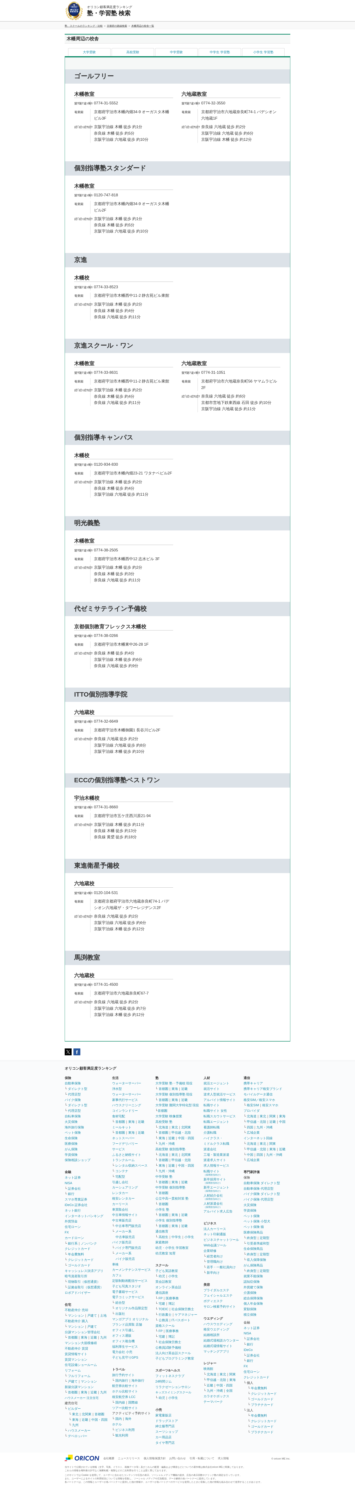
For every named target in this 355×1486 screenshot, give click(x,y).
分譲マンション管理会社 (82, 1332)
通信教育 (161, 1231)
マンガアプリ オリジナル (130, 1319)
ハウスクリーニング (126, 1105)
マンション (76, 1315)
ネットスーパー (123, 1138)
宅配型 (120, 1176)
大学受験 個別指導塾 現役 (174, 1094)
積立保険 (250, 1314)
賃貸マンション (76, 1359)
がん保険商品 (253, 1265)
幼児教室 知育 (165, 1253)
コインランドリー (125, 1110)
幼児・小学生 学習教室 (172, 1248)
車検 (115, 1264)
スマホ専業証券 (76, 1199)
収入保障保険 (256, 1260)
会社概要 (108, 1458)
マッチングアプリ (216, 1351)
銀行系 (73, 1243)
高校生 (163, 1237)
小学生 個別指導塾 (168, 1220)
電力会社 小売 (122, 1352)
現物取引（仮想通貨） (84, 1281)
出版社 (120, 1313)
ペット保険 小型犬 (257, 1221)
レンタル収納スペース (131, 1165)
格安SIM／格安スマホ (259, 1100)
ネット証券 (73, 1177)
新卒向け (213, 1272)
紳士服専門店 (165, 1426)
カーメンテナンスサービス (131, 1269)
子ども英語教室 (166, 1271)
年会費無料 (76, 1254)
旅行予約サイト (123, 1375)
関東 (232, 1374)
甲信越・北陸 (181, 1132)
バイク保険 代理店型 (259, 1199)
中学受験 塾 (163, 1176)
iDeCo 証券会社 (76, 1205)
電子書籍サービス (125, 1292)
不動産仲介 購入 (76, 1321)
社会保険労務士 (183, 1309)
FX (67, 1232)
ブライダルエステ (216, 1290)
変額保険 (250, 1309)
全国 (229, 1390)
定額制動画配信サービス (130, 1281)
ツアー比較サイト (125, 1408)
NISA (68, 1183)
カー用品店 (163, 1437)
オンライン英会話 (168, 1287)
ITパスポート (181, 1320)
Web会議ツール (215, 1245)
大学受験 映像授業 (168, 1116)
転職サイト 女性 (215, 1110)
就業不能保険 (253, 1276)
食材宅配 (118, 1116)
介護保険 (250, 1293)
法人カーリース (215, 1229)
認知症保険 (252, 1281)
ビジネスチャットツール (221, 1240)
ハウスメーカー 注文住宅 (82, 1398)
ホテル (117, 1424)
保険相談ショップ (77, 1160)
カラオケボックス (216, 1396)
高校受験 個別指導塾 (170, 1149)
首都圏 (73, 1337)
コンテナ (121, 1171)
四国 (250, 1127)
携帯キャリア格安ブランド (263, 1089)
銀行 (71, 1194)
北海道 (163, 1127)
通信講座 (161, 1293)
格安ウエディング (216, 1329)
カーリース (120, 1204)
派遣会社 (210, 1149)
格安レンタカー (123, 1198)
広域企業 (253, 1132)
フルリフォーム (79, 1376)
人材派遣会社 (213, 1205)
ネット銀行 (73, 1210)
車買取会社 (120, 1209)
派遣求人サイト (215, 1160)
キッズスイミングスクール (173, 1392)
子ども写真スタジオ (126, 1286)
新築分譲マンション (79, 1387)
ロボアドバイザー (77, 1293)
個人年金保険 (253, 1303)
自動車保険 (73, 1083)
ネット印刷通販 (215, 1234)
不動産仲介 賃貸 (76, 1348)
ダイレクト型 (77, 1089)
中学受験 (176, 52)
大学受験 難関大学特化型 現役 (177, 1105)
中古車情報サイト (125, 1215)
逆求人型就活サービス (220, 1094)
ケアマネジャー (186, 1314)
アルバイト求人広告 (218, 1211)
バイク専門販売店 (128, 1248)
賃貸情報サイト (76, 1354)
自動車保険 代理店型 (259, 1188)
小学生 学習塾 (263, 52)
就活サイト (212, 1089)
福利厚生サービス (125, 1346)
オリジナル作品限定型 (131, 1308)
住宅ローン (73, 1227)
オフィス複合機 (123, 1341)
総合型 (120, 1302)
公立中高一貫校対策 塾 (172, 1198)
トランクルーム (123, 1160)
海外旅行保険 (74, 1127)
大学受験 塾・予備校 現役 (174, 1083)
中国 (282, 1122)
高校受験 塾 (163, 1122)
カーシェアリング (125, 1187)
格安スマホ (270, 1105)
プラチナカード (262, 1405)
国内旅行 (121, 1380)
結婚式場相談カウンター (221, 1340)
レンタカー (120, 1193)
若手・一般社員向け (221, 1267)
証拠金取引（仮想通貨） (85, 1287)
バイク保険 (73, 1100)
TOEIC (164, 1309)
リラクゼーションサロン (173, 1387)
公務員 (163, 1320)
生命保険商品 (253, 1249)
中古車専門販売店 (128, 1226)
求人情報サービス (216, 1165)
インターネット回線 (258, 1138)
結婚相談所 (212, 1335)
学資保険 (71, 1154)
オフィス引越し (123, 1330)
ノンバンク (89, 1243)
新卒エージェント (216, 1189)
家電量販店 (163, 1415)
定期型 (264, 1238)
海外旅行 (137, 1380)
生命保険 (71, 1138)
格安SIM (253, 1105)
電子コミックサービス (128, 1297)
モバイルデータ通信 (258, 1094)
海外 (128, 1419)
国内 (118, 1419)
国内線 (120, 1402)
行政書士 (165, 1314)
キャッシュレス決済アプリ (84, 1271)
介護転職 (210, 1132)
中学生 (176, 1237)
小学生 (189, 1237)
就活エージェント (216, 1083)
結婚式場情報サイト (218, 1346)
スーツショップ (166, 1431)
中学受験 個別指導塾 (170, 1187)
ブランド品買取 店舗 (127, 1324)
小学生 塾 (162, 1209)
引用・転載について (201, 1458)
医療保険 (71, 1143)
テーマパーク (213, 1402)
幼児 (162, 1276)
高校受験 (132, 52)
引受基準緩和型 (258, 1243)
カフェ (117, 1275)
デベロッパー (77, 1436)
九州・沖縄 (167, 1143)
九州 (103, 1337)
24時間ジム (163, 1381)
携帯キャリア (253, 1083)
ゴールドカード (79, 1265)
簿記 (171, 1303)
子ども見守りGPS (125, 1357)
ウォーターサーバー (126, 1083)
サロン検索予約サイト (220, 1306)
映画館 (208, 1369)
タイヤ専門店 (165, 1443)
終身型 (251, 1238)
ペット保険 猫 (254, 1227)
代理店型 (74, 1094)
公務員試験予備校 (168, 1347)
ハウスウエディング (218, 1324)
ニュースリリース (129, 1458)
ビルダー (74, 1408)
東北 (75, 1414)
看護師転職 (212, 1127)
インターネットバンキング (84, 1216)
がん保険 (71, 1149)
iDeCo (248, 1350)
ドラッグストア (166, 1421)
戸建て (92, 1315)
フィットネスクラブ (169, 1376)
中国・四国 (99, 1419)
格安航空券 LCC (124, 1397)
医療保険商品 (253, 1232)
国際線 (133, 1402)
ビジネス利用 (125, 1430)
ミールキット (121, 1127)
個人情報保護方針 (155, 1458)
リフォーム (73, 1370)
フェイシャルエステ (218, 1295)
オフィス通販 (121, 1335)
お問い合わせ (177, 1458)
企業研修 (210, 1251)
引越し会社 (120, 1182)
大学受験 (89, 52)
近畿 (93, 1337)
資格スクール (165, 1325)
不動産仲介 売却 (76, 1310)
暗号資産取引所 (76, 1276)
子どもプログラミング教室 (174, 1358)
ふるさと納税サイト (126, 1154)
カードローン (74, 1238)
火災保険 (71, 1122)
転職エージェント (216, 1122)
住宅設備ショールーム (81, 1365)
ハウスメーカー (79, 1430)
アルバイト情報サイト (220, 1100)
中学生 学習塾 (220, 52)
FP (161, 1298)
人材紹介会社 (213, 1197)
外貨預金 (71, 1221)
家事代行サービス (125, 1100)
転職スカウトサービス (220, 1116)
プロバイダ (252, 1110)
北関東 (86, 1414)
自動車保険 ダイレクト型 (262, 1183)
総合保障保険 (253, 1298)
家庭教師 (161, 1242)
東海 (84, 1337)
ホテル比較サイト (125, 1391)
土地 (103, 1315)
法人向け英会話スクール (173, 1353)
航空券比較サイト (125, 1386)
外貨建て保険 (253, 1287)
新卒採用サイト (215, 1180)
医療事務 (172, 1298)
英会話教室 (163, 1281)
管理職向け (215, 1261)
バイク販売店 (121, 1242)
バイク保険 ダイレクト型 (262, 1194)
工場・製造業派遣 (216, 1154)
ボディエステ (213, 1301)
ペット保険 (73, 1132)
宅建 (162, 1303)
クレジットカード (77, 1249)
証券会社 (74, 1188)
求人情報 (223, 1458)
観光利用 (121, 1435)
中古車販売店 (121, 1220)
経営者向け (215, 1256)
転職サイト (212, 1105)
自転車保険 (73, 1116)
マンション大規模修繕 (81, 1343)
